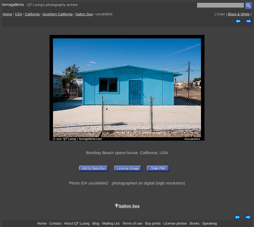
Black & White (239, 14)
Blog (95, 223)
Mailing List (111, 223)
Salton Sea (84, 14)
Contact (55, 223)
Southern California (57, 14)
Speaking (209, 223)
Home (7, 14)
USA (18, 14)
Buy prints (153, 223)
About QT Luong (76, 223)
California (32, 14)
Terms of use (132, 223)
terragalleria (13, 4)
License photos (175, 223)
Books (194, 223)
